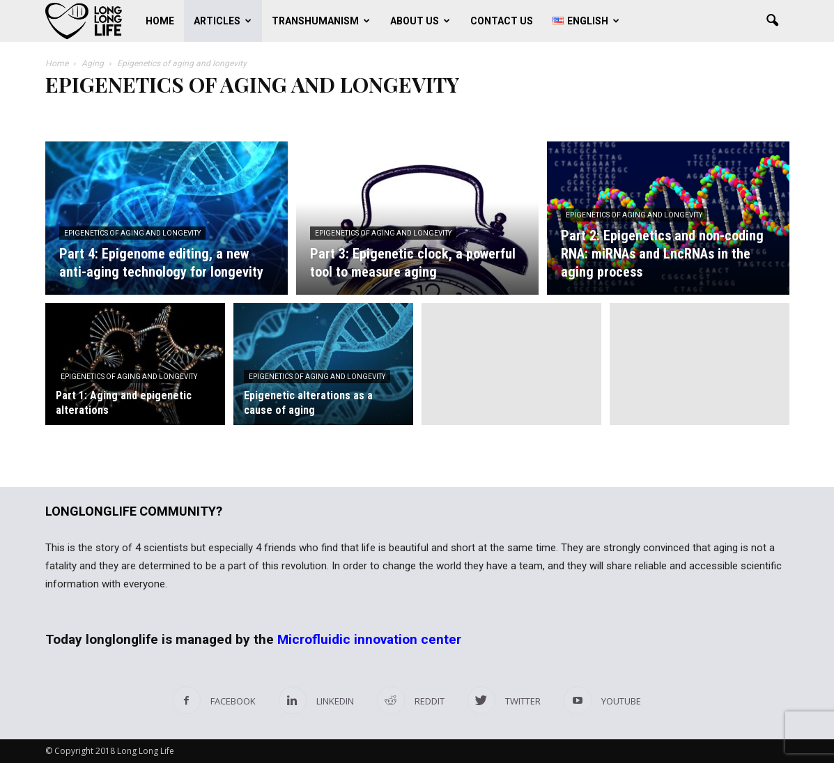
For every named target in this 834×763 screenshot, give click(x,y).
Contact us (501, 20)
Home (160, 20)
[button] (772, 21)
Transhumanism (321, 20)
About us (420, 20)
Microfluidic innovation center (369, 639)
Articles (223, 20)
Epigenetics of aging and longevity (132, 233)
